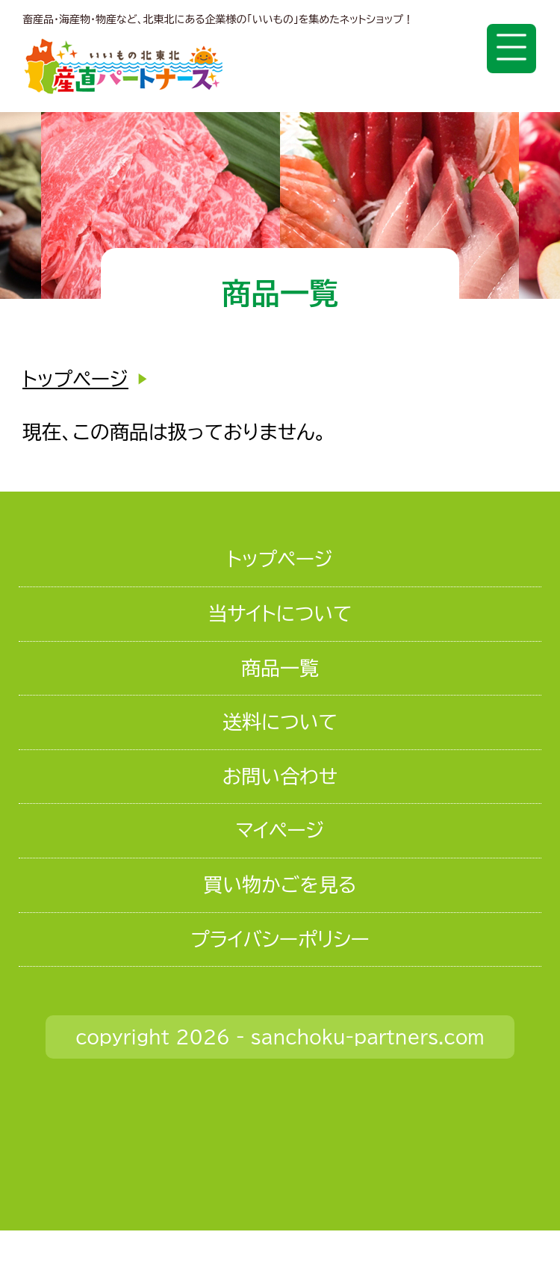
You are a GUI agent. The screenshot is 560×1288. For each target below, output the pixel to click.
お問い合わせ (280, 776)
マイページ (279, 830)
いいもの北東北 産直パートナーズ (123, 66)
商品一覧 (280, 668)
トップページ (75, 378)
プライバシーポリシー (280, 939)
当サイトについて (280, 613)
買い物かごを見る (279, 884)
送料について (280, 721)
